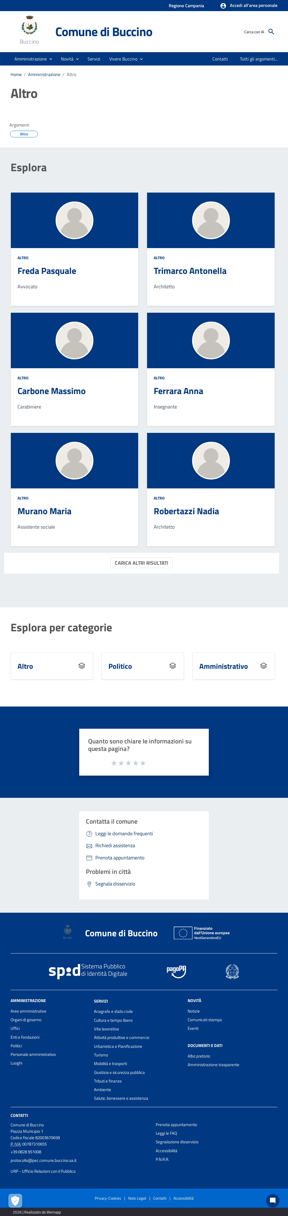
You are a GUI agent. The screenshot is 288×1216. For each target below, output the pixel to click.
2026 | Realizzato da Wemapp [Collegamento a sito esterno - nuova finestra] (37, 1212)
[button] (248, 5)
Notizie (194, 1011)
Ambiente (102, 1089)
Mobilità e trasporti (110, 1063)
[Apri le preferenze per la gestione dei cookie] (15, 1201)
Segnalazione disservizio (177, 1142)
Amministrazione (44, 74)
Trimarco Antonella (190, 270)
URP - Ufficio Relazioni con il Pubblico (43, 1171)
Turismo (101, 1055)
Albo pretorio (199, 1056)
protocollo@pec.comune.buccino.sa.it (43, 1160)
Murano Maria (44, 511)
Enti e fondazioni (25, 1037)
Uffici (15, 1028)
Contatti (19, 1115)
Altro (71, 74)
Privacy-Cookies (108, 1198)
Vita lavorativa (106, 1029)
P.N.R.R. (162, 1159)
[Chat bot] (273, 1201)
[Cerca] (271, 32)
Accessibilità (166, 1150)
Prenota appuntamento (176, 1124)
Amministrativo (223, 666)
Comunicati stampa (205, 1019)
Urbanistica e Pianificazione (118, 1046)
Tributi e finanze (108, 1081)
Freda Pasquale (47, 270)
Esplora (29, 167)
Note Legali (137, 1198)
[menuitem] (220, 59)
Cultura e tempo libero (113, 1020)
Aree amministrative (28, 1011)
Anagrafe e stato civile (113, 1011)
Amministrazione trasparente (213, 1064)
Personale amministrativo (33, 1054)
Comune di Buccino (103, 31)
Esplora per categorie (61, 627)
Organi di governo (26, 1019)
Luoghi (16, 1063)
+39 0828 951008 (26, 1152)
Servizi (101, 1001)
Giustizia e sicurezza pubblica (119, 1072)
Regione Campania (186, 5)
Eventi (193, 1028)
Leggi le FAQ (166, 1133)
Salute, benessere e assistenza (121, 1098)
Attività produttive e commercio (121, 1037)
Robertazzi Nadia (186, 511)
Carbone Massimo (52, 390)
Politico (120, 666)
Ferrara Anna (178, 390)
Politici (16, 1046)
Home (16, 74)
